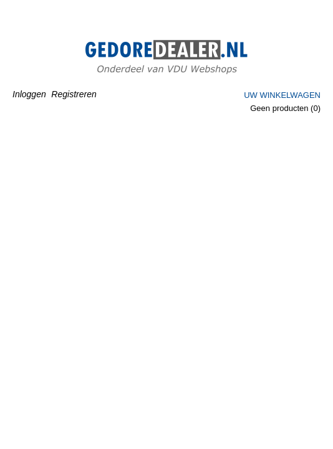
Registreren (73, 94)
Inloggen (29, 94)
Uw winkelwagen (282, 95)
